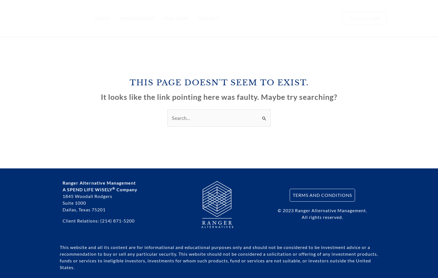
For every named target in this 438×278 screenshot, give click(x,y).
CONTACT (204, 18)
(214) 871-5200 (117, 220)
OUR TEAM (173, 18)
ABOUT (102, 18)
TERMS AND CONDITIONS (322, 195)
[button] (364, 18)
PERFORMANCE (135, 18)
